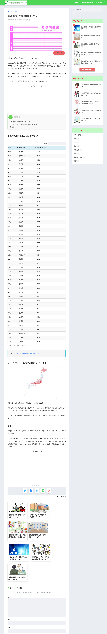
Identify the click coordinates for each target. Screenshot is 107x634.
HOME (77, 2)
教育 (76, 161)
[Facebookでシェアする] (30, 490)
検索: (55, 143)
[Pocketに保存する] (49, 490)
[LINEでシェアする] (43, 490)
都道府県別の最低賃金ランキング (20, 121)
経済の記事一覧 (87, 69)
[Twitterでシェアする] (24, 490)
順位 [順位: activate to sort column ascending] (9, 148)
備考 (12, 127)
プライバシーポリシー (86, 2)
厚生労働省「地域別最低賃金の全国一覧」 (27, 353)
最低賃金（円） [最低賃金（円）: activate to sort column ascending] (42, 148)
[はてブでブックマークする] (36, 490)
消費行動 (78, 150)
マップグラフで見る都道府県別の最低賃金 (23, 124)
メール (10, 608)
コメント (10, 577)
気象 (76, 139)
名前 (9, 600)
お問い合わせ (98, 2)
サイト (10, 616)
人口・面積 (78, 135)
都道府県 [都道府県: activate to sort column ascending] (22, 148)
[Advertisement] (37, 99)
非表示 (16, 117)
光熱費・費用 (79, 158)
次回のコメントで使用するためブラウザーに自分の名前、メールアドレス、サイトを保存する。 (37, 623)
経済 (64, 497)
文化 (76, 154)
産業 (76, 146)
